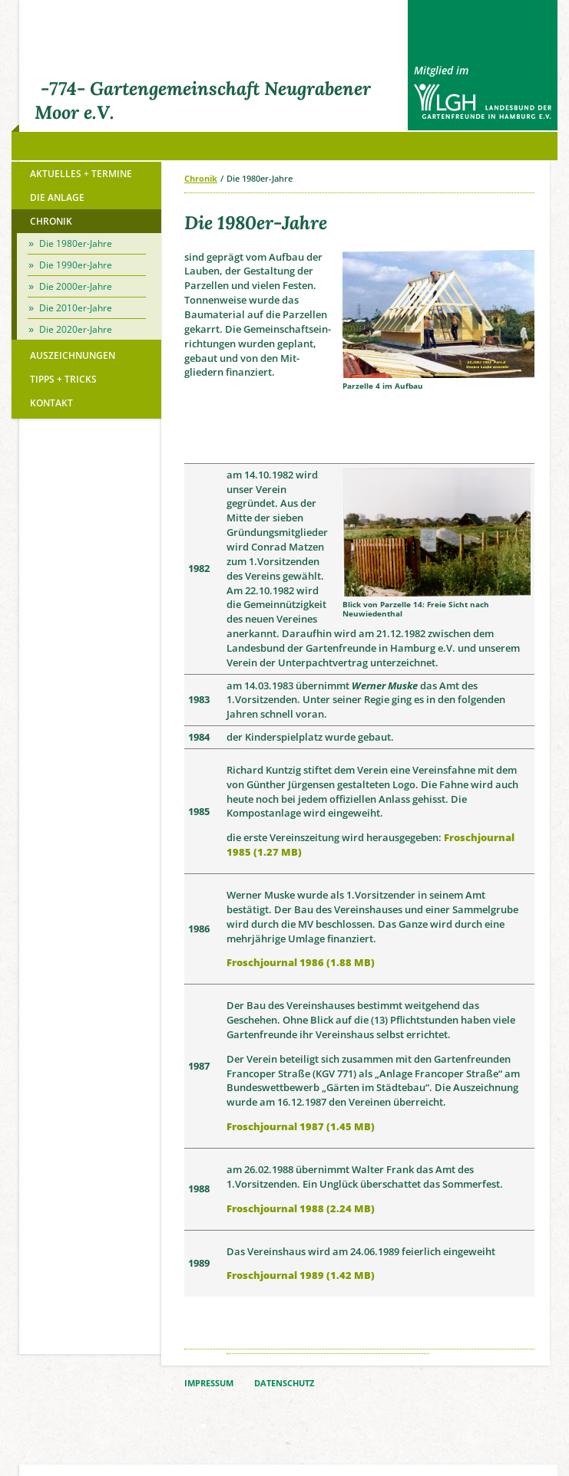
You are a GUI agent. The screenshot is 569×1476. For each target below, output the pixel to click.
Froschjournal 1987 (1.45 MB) (301, 1126)
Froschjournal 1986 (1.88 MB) (301, 962)
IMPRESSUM (208, 1383)
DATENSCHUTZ (284, 1383)
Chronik (200, 178)
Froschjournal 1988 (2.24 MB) (301, 1208)
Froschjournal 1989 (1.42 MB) (301, 1275)
